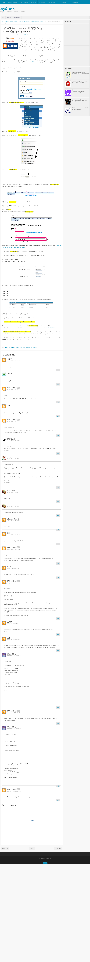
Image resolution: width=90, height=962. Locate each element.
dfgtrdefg (10, 567)
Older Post (58, 848)
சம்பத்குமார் (11, 457)
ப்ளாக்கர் (42, 21)
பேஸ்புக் (33, 2)
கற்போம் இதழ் (74, 2)
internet (21, 21)
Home (3, 2)
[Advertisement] (77, 56)
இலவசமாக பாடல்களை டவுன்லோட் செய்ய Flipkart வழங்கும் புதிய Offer (78, 91)
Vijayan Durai (11, 439)
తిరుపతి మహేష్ (11, 654)
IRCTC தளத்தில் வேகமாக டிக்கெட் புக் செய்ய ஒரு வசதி (80, 108)
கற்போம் (7, 9)
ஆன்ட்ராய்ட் (51, 2)
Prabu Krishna (11, 387)
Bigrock (7, 21)
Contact (9, 17)
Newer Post (5, 848)
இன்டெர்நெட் (24, 2)
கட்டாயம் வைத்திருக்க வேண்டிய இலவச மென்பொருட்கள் (79, 81)
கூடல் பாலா (11, 490)
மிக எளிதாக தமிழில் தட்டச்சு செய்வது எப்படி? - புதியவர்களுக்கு (80, 73)
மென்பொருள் (62, 2)
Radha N (9, 638)
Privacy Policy (16, 17)
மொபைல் (42, 2)
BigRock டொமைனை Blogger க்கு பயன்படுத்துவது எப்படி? (22, 29)
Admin (8, 533)
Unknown (9, 359)
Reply (58, 370)
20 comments (42, 34)
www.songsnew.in (50, 328)
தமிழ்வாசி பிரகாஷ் (13, 519)
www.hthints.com (33, 62)
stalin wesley (11, 373)
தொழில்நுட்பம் (12, 2)
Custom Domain (14, 21)
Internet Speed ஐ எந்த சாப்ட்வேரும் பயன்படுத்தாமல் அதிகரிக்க (79, 100)
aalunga (9, 622)
